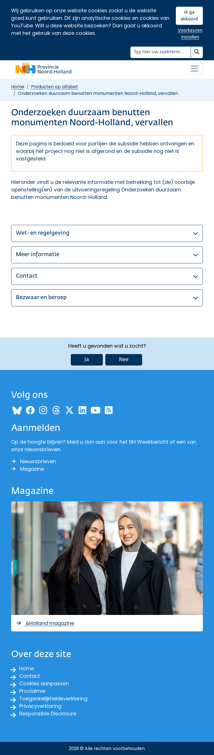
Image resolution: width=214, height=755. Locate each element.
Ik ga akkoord (189, 15)
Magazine (27, 468)
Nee (123, 359)
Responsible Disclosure (47, 713)
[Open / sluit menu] (194, 68)
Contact (29, 675)
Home (17, 86)
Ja (86, 359)
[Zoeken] (160, 52)
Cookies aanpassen (44, 683)
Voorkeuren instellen (190, 33)
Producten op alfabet (54, 86)
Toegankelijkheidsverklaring (53, 698)
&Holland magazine (45, 623)
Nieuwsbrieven (33, 461)
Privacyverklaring (40, 706)
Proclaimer (32, 690)
